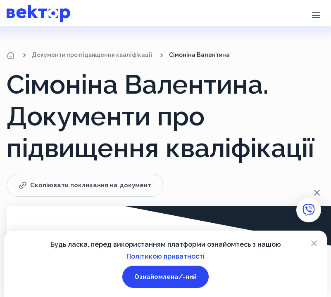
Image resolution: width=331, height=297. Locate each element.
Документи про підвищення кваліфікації (92, 55)
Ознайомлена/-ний (165, 276)
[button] (316, 14)
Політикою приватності (165, 256)
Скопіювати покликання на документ (85, 185)
